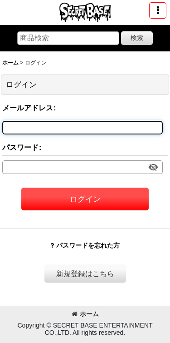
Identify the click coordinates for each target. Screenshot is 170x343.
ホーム (85, 314)
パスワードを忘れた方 (85, 245)
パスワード (20, 147)
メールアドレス (27, 108)
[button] (157, 10)
